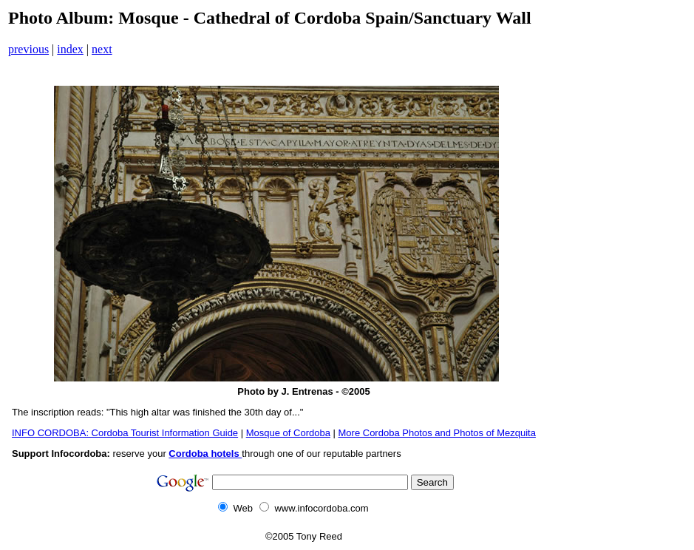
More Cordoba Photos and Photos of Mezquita (437, 432)
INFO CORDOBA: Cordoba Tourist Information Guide (125, 432)
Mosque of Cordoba (288, 432)
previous (28, 49)
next (102, 49)
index (70, 49)
